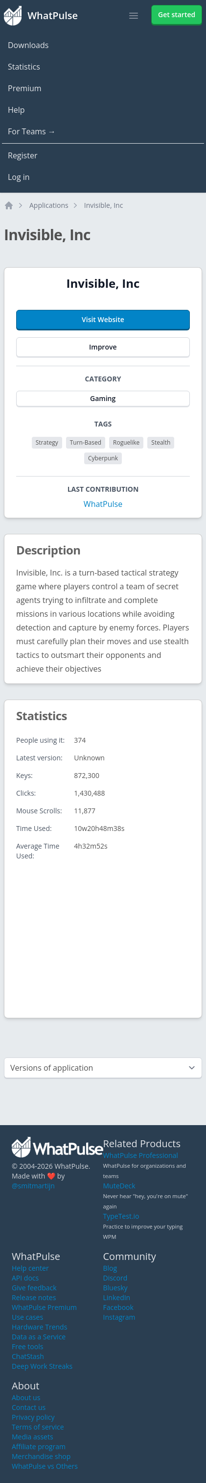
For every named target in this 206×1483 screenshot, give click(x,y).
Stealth (160, 442)
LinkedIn (117, 1297)
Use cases (27, 1317)
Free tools (27, 1346)
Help (16, 109)
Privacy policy (33, 1417)
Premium (25, 88)
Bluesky (115, 1287)
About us (26, 1397)
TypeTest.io (121, 1216)
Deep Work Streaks (42, 1366)
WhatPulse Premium (44, 1307)
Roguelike (126, 442)
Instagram (119, 1317)
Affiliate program (39, 1446)
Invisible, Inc (103, 205)
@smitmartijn (33, 1185)
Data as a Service (39, 1336)
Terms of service (38, 1427)
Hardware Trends (39, 1327)
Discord (115, 1277)
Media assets (32, 1436)
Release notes (34, 1297)
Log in (19, 177)
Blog (110, 1268)
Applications (49, 205)
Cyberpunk (103, 458)
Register (22, 155)
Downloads (28, 45)
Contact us (29, 1407)
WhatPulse (103, 504)
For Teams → (32, 131)
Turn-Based (85, 442)
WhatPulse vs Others (45, 1466)
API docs (25, 1277)
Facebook (118, 1307)
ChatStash (28, 1356)
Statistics (24, 66)
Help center (30, 1268)
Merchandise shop (41, 1456)
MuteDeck (119, 1185)
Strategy (47, 442)
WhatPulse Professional (140, 1155)
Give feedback (34, 1287)
